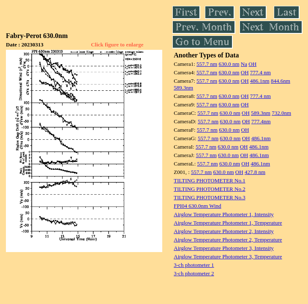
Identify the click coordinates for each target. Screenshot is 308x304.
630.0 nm (228, 64)
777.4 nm (260, 72)
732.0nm (281, 113)
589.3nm (183, 87)
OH (252, 64)
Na (244, 64)
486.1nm (260, 81)
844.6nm (280, 81)
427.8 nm (255, 172)
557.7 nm (206, 64)
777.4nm (261, 121)
